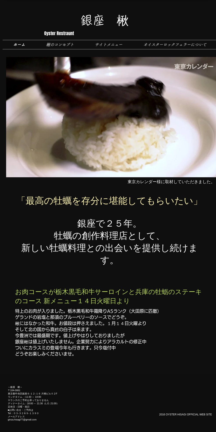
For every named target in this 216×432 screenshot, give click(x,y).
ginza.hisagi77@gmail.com (22, 419)
